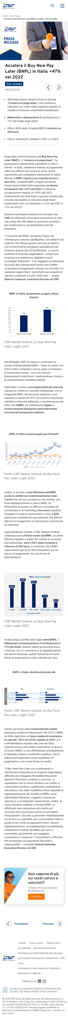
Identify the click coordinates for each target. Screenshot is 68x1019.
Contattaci (36, 896)
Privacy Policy (36, 943)
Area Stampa (15, 16)
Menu (62, 5)
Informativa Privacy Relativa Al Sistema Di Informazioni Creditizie (39, 971)
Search (52, 5)
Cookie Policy (53, 943)
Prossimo (48, 923)
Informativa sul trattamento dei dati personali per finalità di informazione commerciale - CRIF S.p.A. (41, 958)
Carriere (22, 943)
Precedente (21, 923)
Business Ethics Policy (45, 948)
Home (5, 16)
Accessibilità (24, 948)
